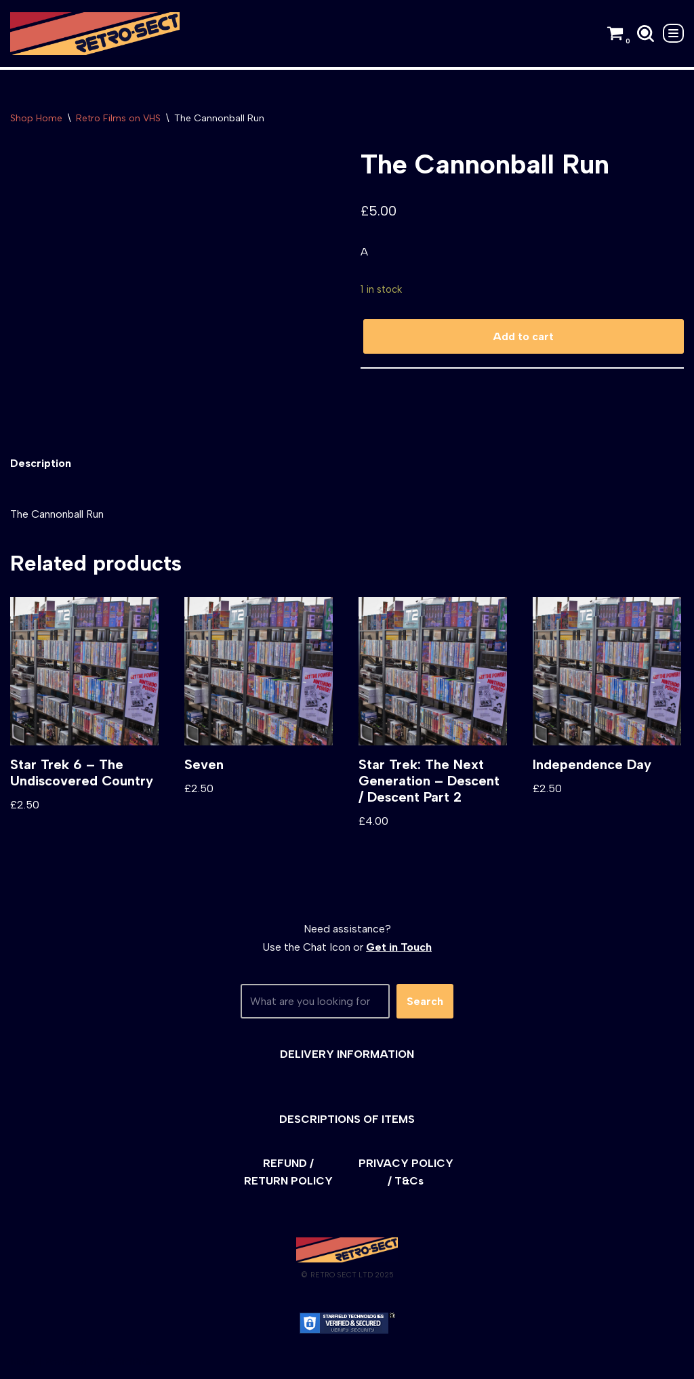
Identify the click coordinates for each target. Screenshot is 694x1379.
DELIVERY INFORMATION (347, 1054)
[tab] (40, 463)
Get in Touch (399, 947)
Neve (22, 1361)
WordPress (131, 1361)
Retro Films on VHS (118, 118)
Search (425, 1001)
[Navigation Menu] (673, 33)
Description (40, 463)
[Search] (645, 33)
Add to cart (523, 336)
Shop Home (36, 118)
